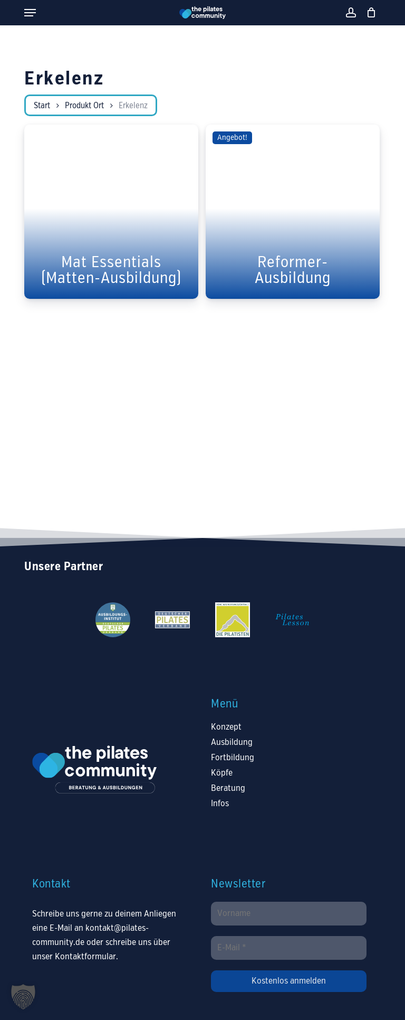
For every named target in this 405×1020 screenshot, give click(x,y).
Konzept (226, 727)
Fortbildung (232, 757)
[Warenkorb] (369, 12)
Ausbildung (232, 742)
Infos (220, 803)
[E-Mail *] (288, 948)
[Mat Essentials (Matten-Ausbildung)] (111, 212)
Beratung (228, 788)
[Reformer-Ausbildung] (293, 212)
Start (42, 106)
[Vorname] (288, 913)
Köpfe (222, 773)
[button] (30, 12)
